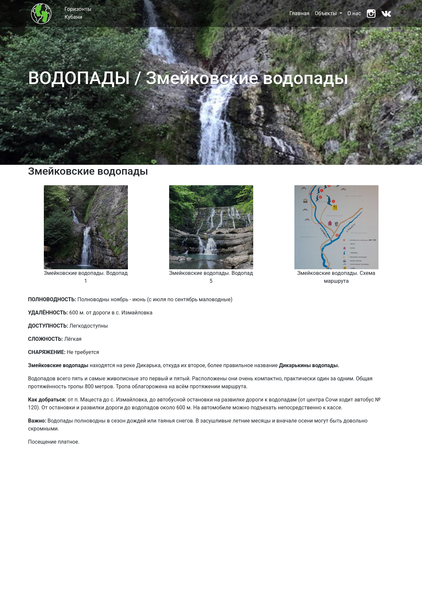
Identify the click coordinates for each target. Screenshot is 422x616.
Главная (299, 13)
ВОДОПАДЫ (79, 78)
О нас (354, 13)
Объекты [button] (326, 13)
